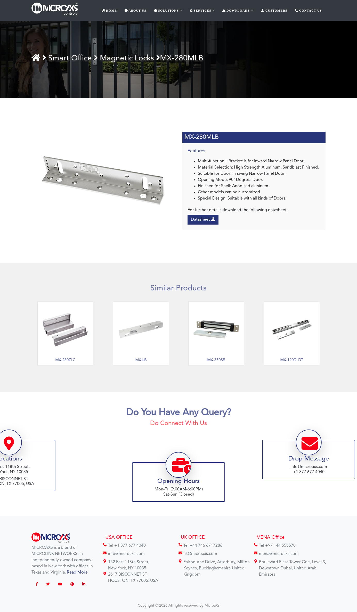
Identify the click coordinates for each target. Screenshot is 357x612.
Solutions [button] (167, 10)
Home (109, 10)
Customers (274, 10)
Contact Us (308, 10)
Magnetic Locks (128, 58)
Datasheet (203, 219)
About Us (135, 10)
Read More (77, 572)
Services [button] (201, 10)
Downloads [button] (236, 10)
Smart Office (72, 58)
